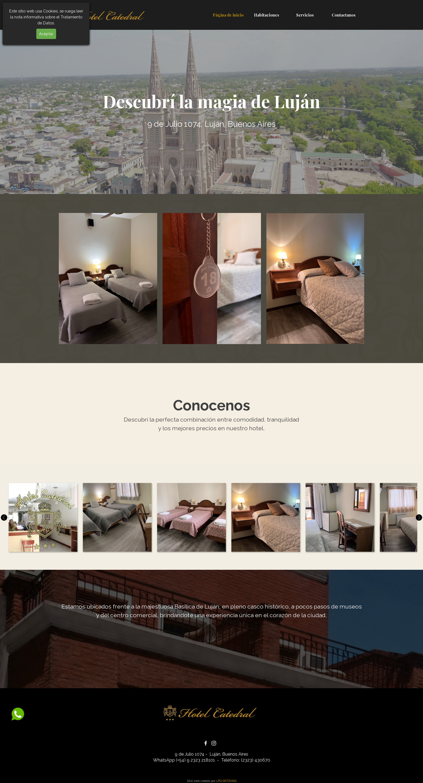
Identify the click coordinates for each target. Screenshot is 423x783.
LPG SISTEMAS (226, 780)
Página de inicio (228, 15)
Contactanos (344, 15)
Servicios (305, 15)
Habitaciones (266, 15)
